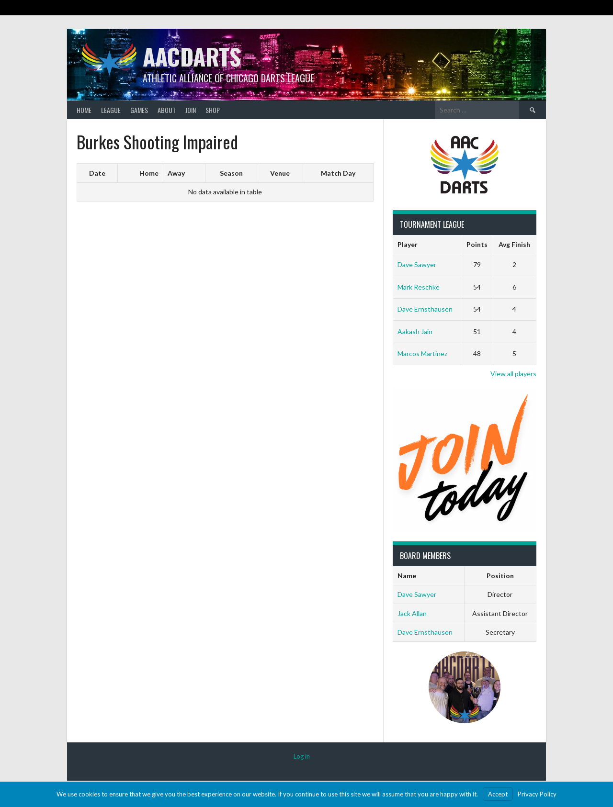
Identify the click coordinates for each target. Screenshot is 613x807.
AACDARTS (192, 56)
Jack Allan (412, 613)
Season (231, 173)
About (167, 110)
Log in (302, 756)
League (111, 110)
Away (176, 173)
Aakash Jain (414, 331)
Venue (280, 173)
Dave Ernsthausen (425, 309)
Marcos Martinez (422, 353)
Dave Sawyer (416, 264)
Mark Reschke (418, 287)
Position (500, 576)
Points (477, 244)
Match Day (338, 173)
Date (97, 173)
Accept (498, 794)
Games (139, 110)
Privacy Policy (537, 794)
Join (190, 110)
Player (407, 244)
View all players (513, 374)
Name (406, 576)
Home (84, 110)
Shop (212, 110)
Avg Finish (514, 244)
